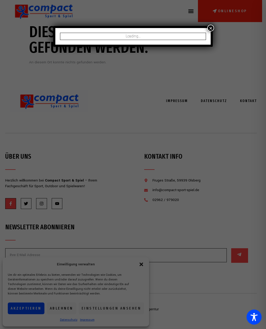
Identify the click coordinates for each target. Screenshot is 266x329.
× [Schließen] (210, 28)
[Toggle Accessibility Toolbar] (254, 317)
